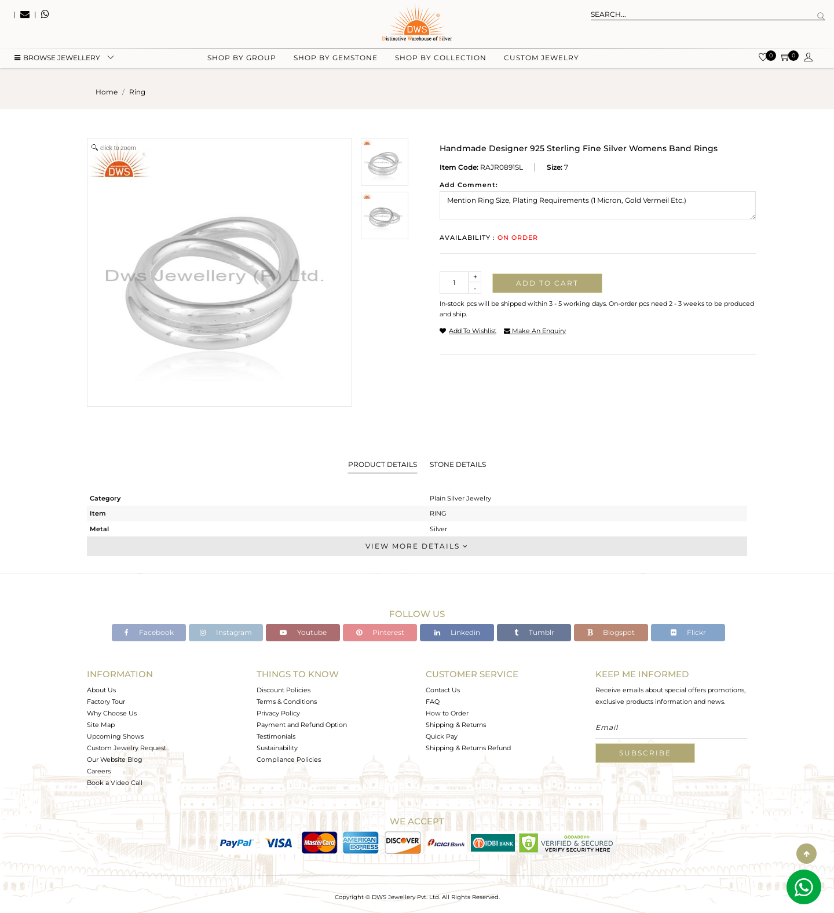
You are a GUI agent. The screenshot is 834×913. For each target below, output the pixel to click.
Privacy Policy (278, 713)
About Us (101, 690)
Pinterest (380, 632)
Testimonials (276, 736)
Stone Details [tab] (458, 464)
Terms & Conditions (287, 701)
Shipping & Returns (456, 725)
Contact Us (443, 690)
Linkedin (457, 632)
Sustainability (277, 748)
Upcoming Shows (115, 736)
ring (137, 91)
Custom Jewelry (541, 58)
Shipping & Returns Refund (468, 748)
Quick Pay (442, 736)
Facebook (149, 632)
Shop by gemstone (336, 58)
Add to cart (547, 283)
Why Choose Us (112, 713)
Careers (99, 771)
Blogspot (611, 632)
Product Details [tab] (382, 464)
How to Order (447, 713)
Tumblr (534, 632)
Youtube (303, 632)
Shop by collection (441, 58)
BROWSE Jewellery (57, 58)
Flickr (688, 632)
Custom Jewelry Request (126, 748)
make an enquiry (535, 331)
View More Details (417, 546)
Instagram (226, 632)
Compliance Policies (289, 759)
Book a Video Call (114, 783)
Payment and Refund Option (302, 725)
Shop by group (241, 58)
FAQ (433, 701)
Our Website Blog (114, 759)
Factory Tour (106, 701)
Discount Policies (283, 690)
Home (107, 91)
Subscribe (645, 752)
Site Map (101, 725)
